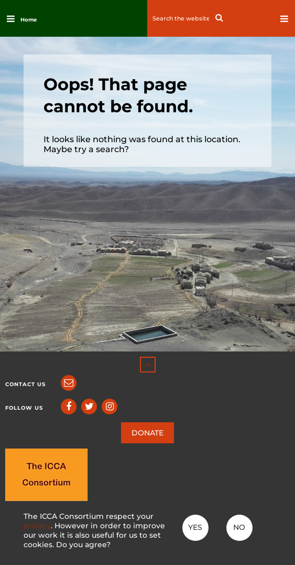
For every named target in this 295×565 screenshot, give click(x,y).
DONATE (147, 433)
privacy (37, 525)
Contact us (25, 384)
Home (28, 20)
